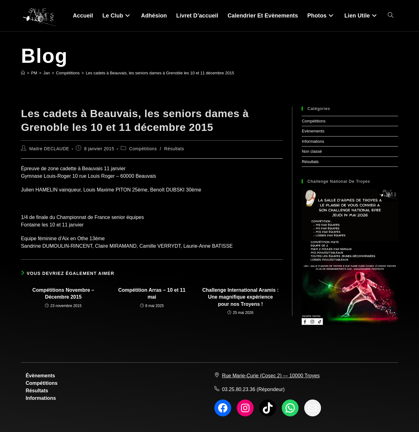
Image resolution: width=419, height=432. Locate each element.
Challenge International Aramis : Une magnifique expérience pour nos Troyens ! (240, 297)
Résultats (174, 148)
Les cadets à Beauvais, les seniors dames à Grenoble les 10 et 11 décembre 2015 (160, 73)
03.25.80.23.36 (238, 389)
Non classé (312, 151)
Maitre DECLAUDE (49, 148)
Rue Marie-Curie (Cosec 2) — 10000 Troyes (270, 375)
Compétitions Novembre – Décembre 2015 (63, 293)
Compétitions (143, 148)
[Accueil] (23, 73)
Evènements (313, 131)
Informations (313, 141)
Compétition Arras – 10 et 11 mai (151, 293)
